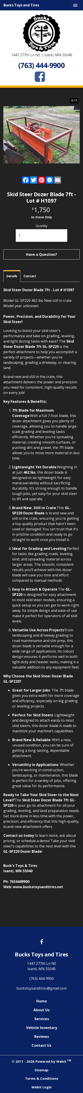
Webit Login (41, 1087)
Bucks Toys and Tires (21, 5)
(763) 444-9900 (41, 978)
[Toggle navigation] (75, 5)
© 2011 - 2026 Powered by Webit (41, 1061)
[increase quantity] (73, 235)
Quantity (41, 226)
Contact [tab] (29, 276)
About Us (41, 1010)
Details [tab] (11, 276)
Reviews (41, 1036)
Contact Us (41, 1045)
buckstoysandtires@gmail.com (41, 988)
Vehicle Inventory (41, 1027)
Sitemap (41, 1070)
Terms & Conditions (41, 1078)
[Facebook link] (42, 942)
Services (41, 1018)
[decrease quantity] (9, 235)
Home (41, 1001)
